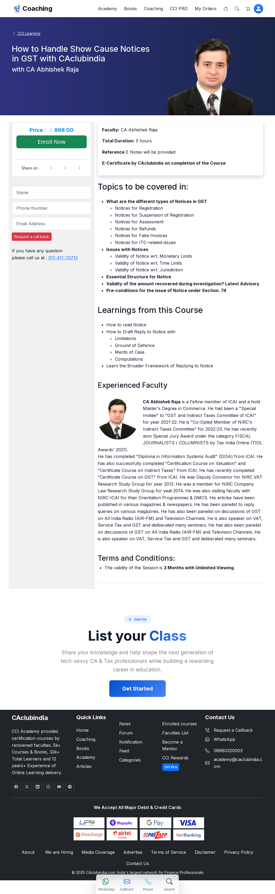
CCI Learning (26, 33)
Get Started (137, 688)
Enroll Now (52, 142)
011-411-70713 (63, 257)
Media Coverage (98, 852)
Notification (130, 742)
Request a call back (31, 236)
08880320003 (228, 750)
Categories (130, 760)
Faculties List (175, 733)
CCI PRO (179, 8)
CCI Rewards (175, 757)
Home (82, 730)
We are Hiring (59, 852)
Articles (84, 766)
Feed (124, 750)
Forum (126, 733)
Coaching (37, 8)
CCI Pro (170, 767)
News (125, 723)
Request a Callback (229, 730)
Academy (107, 8)
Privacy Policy (238, 852)
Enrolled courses (179, 723)
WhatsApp (220, 739)
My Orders (205, 8)
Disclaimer (205, 852)
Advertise (132, 852)
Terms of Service (168, 852)
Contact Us (137, 863)
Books (130, 8)
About (28, 852)
